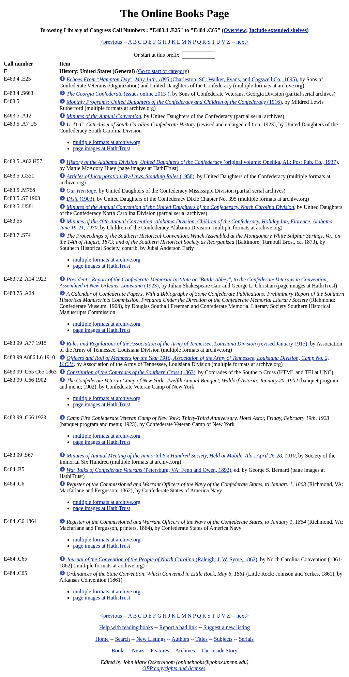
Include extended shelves (278, 30)
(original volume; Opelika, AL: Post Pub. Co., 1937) (202, 162)
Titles (201, 639)
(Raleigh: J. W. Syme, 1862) (161, 559)
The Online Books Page (174, 13)
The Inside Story (219, 650)
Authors (180, 639)
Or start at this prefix (156, 55)
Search (122, 639)
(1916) (174, 102)
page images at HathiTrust (101, 148)
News (138, 650)
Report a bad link (178, 627)
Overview (235, 30)
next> (243, 42)
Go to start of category (162, 71)
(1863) (130, 372)
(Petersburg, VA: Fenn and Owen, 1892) (148, 470)
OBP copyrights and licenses (173, 668)
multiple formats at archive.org (106, 142)
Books (118, 650)
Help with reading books (126, 627)
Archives (185, 650)
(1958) (130, 176)
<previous (111, 42)
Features (160, 650)
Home (102, 639)
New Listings (151, 639)
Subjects (223, 639)
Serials (246, 639)
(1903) (80, 199)
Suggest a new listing (226, 627)
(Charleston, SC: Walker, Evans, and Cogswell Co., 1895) (181, 79)
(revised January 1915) (186, 344)
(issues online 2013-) (117, 94)
